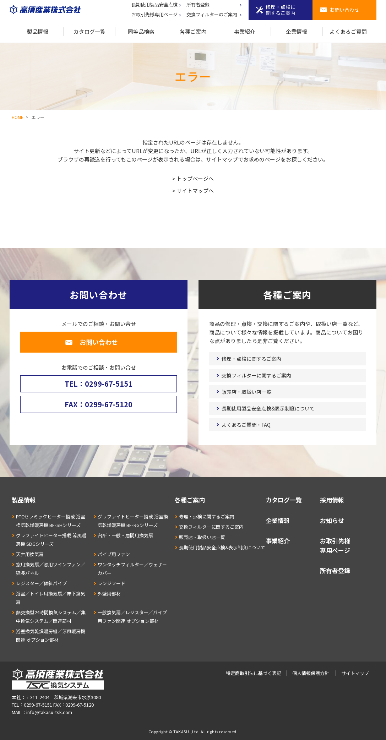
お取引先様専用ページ (154, 14)
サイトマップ (355, 673)
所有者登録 (198, 4)
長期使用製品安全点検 (154, 4)
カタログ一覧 (89, 31)
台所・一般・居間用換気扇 (125, 535)
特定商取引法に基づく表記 (253, 673)
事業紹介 (244, 31)
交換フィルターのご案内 (211, 14)
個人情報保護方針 (310, 673)
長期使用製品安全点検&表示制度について (268, 408)
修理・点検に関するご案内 (280, 9)
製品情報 (37, 31)
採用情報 (332, 499)
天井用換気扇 (30, 554)
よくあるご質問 (348, 31)
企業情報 (296, 31)
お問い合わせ (344, 9)
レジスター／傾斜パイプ (41, 583)
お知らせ (332, 520)
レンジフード (111, 583)
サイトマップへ (195, 190)
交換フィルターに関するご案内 (256, 375)
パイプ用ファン (114, 554)
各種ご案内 (193, 31)
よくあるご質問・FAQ (246, 424)
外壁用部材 (109, 593)
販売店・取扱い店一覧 (246, 391)
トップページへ (195, 178)
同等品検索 (141, 31)
